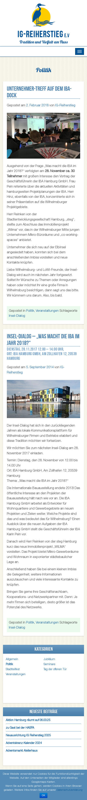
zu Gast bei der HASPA (20, 727)
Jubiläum (49, 659)
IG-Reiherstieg (43, 34)
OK (43, 795)
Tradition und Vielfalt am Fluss (43, 41)
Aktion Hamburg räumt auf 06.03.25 (28, 720)
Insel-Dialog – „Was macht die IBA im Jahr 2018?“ (43, 339)
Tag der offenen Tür (55, 669)
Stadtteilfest (13, 669)
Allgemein (12, 659)
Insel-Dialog (17, 315)
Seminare (49, 664)
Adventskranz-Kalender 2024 (24, 743)
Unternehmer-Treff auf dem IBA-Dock (39, 91)
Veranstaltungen (47, 310)
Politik (30, 310)
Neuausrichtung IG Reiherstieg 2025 (28, 735)
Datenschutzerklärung (70, 789)
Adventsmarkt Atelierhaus (21, 750)
